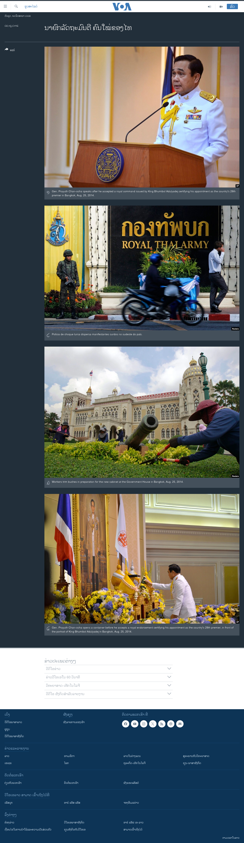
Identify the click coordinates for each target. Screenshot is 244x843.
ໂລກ (66, 763)
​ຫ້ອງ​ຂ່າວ (9, 823)
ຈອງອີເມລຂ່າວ (131, 803)
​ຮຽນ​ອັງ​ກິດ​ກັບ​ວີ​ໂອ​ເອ (75, 830)
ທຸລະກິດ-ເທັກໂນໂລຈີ (134, 763)
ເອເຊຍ (8, 763)
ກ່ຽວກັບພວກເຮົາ (13, 783)
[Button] (10, 50)
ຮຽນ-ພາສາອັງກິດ (192, 763)
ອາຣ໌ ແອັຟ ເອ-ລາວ (134, 823)
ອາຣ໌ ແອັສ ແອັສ (72, 803)
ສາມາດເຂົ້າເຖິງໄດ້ (133, 830)
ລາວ (7, 756)
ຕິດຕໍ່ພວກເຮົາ (71, 783)
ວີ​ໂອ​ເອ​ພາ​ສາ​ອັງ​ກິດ (74, 823)
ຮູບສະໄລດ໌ (31, 6)
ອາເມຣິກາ (69, 756)
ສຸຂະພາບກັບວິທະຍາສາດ (196, 756)
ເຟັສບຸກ (9, 803)
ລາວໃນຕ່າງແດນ (132, 756)
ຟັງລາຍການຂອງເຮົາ (74, 722)
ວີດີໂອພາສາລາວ (13, 722)
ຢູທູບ (7, 729)
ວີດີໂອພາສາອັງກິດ (14, 736)
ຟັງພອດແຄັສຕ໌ (131, 783)
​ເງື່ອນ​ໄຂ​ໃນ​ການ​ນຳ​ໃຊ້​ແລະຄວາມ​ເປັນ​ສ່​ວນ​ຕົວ (28, 830)
